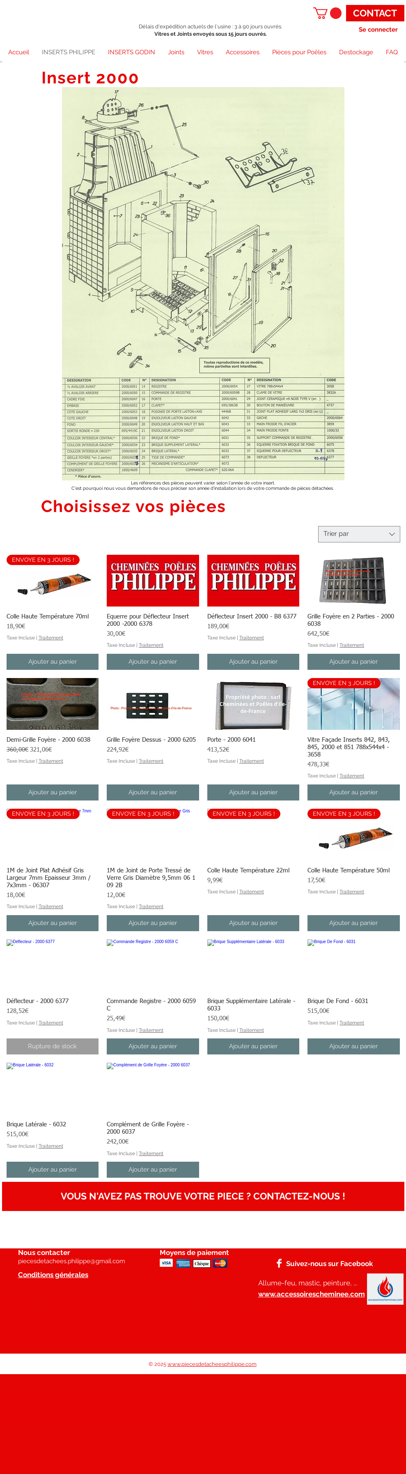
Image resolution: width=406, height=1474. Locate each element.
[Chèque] (202, 1263)
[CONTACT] (375, 13)
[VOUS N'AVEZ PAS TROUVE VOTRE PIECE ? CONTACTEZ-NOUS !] (203, 1196)
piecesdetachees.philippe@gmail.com (71, 1261)
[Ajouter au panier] (53, 662)
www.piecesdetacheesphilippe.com (212, 1364)
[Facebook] (279, 1263)
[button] (327, 13)
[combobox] (359, 534)
